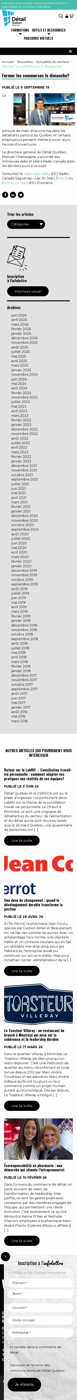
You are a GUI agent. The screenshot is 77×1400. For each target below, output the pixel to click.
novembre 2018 (24, 630)
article (62, 178)
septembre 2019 (24, 584)
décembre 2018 (24, 625)
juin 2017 (18, 698)
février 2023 (21, 420)
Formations (20, 31)
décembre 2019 (24, 571)
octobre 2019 (22, 580)
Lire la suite (21, 840)
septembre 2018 (24, 639)
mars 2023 (20, 416)
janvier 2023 (21, 425)
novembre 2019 (24, 575)
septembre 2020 (25, 529)
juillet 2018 (20, 648)
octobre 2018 (22, 634)
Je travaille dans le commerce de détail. (35, 1349)
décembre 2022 (24, 429)
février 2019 (20, 616)
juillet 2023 (20, 402)
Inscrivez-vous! (28, 291)
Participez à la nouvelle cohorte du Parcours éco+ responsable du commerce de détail (34, 4)
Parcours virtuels (38, 39)
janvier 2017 (21, 707)
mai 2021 (18, 493)
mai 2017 (18, 703)
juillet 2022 (20, 443)
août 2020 (20, 534)
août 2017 (19, 694)
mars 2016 (19, 721)
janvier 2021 (21, 511)
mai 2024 (18, 384)
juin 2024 (19, 379)
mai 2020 (18, 548)
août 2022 (19, 438)
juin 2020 (19, 543)
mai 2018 (18, 653)
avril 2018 (19, 657)
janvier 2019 (21, 621)
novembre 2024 (24, 374)
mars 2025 (19, 365)
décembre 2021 (24, 466)
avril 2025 (19, 361)
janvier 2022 (21, 461)
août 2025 (19, 347)
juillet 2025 (20, 352)
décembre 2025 (24, 338)
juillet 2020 (20, 539)
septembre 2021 (24, 479)
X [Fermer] (5, 1256)
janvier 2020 (21, 566)
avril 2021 (18, 498)
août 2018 (19, 643)
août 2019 (19, 589)
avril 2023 (19, 411)
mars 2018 (19, 662)
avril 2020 (19, 552)
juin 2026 (18, 315)
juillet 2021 (20, 484)
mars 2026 (19, 324)
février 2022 (21, 457)
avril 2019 (18, 607)
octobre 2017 (22, 685)
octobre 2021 (22, 475)
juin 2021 (18, 488)
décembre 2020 (24, 516)
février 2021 (20, 507)
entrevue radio (16, 183)
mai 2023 (18, 406)
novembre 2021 (24, 470)
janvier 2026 (21, 334)
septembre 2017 (24, 689)
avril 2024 (19, 388)
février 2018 (21, 666)
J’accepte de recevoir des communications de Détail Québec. (37, 1368)
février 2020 (21, 561)
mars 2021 (19, 502)
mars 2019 (19, 611)
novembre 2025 (24, 343)
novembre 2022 (24, 434)
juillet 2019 (20, 593)
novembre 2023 (24, 397)
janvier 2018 (21, 671)
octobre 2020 (22, 525)
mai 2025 (18, 356)
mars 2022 (20, 452)
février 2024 (21, 393)
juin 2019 (18, 598)
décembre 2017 (24, 675)
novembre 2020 (24, 520)
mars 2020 (20, 557)
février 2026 (21, 329)
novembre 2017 (24, 680)
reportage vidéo (37, 174)
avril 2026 (19, 320)
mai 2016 (18, 716)
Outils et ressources (49, 31)
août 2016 (19, 712)
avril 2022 (19, 447)
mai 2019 (18, 603)
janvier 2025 (21, 370)
